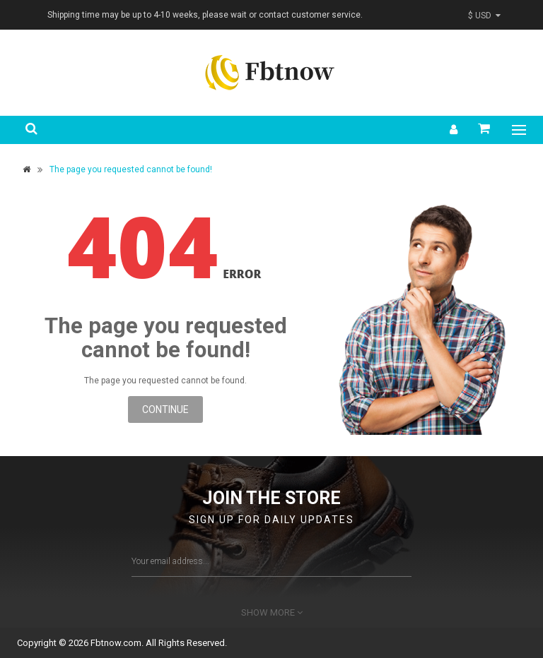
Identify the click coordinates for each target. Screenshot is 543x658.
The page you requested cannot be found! (130, 169)
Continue (165, 409)
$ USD (484, 15)
